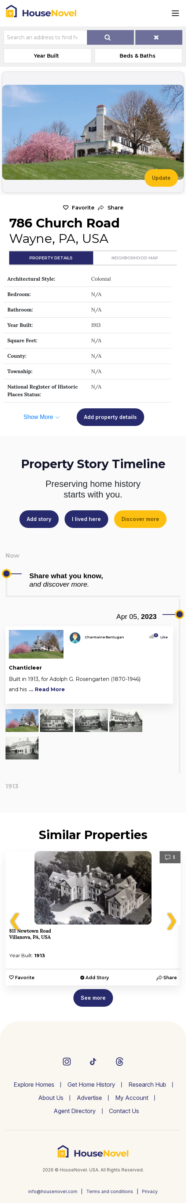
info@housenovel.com (52, 1191)
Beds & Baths (138, 55)
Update (161, 178)
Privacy (150, 1191)
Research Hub (147, 1084)
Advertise (89, 1097)
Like (162, 637)
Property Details (51, 257)
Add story (39, 519)
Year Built (46, 55)
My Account (131, 1097)
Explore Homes (34, 1084)
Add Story (97, 977)
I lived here (86, 519)
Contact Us (124, 1111)
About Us (50, 1097)
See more (93, 998)
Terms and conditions (109, 1191)
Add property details (110, 417)
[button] (110, 208)
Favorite (83, 207)
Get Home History (91, 1084)
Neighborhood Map (135, 257)
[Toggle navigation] (175, 13)
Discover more (140, 519)
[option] (93, 918)
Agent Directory (75, 1111)
